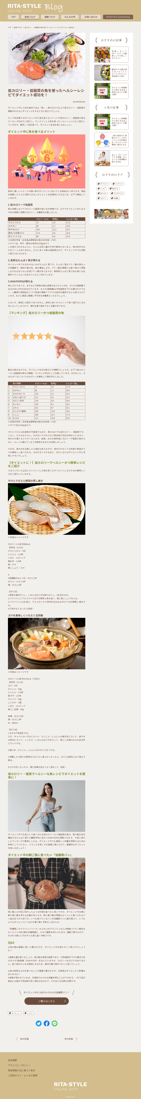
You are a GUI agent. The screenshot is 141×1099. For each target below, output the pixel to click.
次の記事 (68, 1039)
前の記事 (25, 1039)
